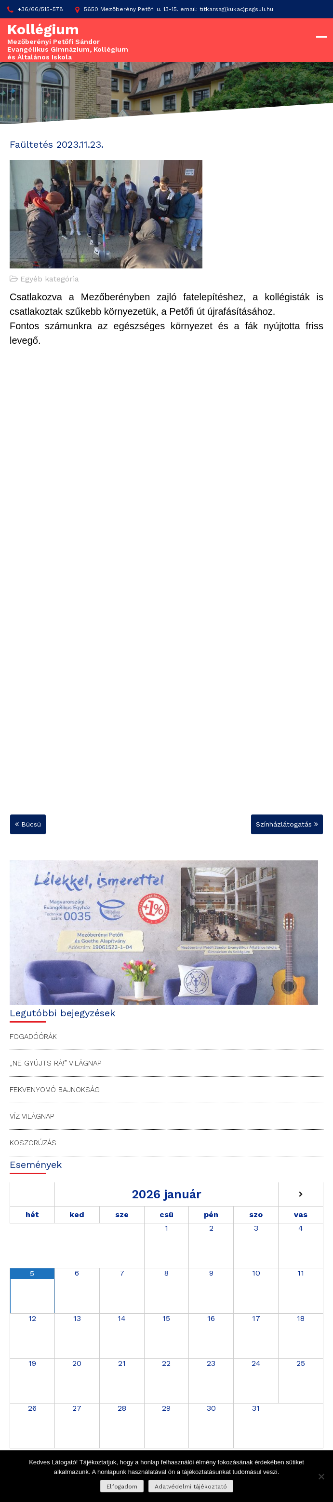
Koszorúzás (33, 1142)
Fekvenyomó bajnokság (55, 1089)
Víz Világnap (32, 1116)
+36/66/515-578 (35, 10)
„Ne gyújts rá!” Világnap (55, 1063)
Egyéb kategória (49, 278)
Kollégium (43, 29)
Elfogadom (122, 1486)
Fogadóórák (33, 1036)
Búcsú (31, 824)
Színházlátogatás (284, 824)
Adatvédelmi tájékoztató (191, 1486)
